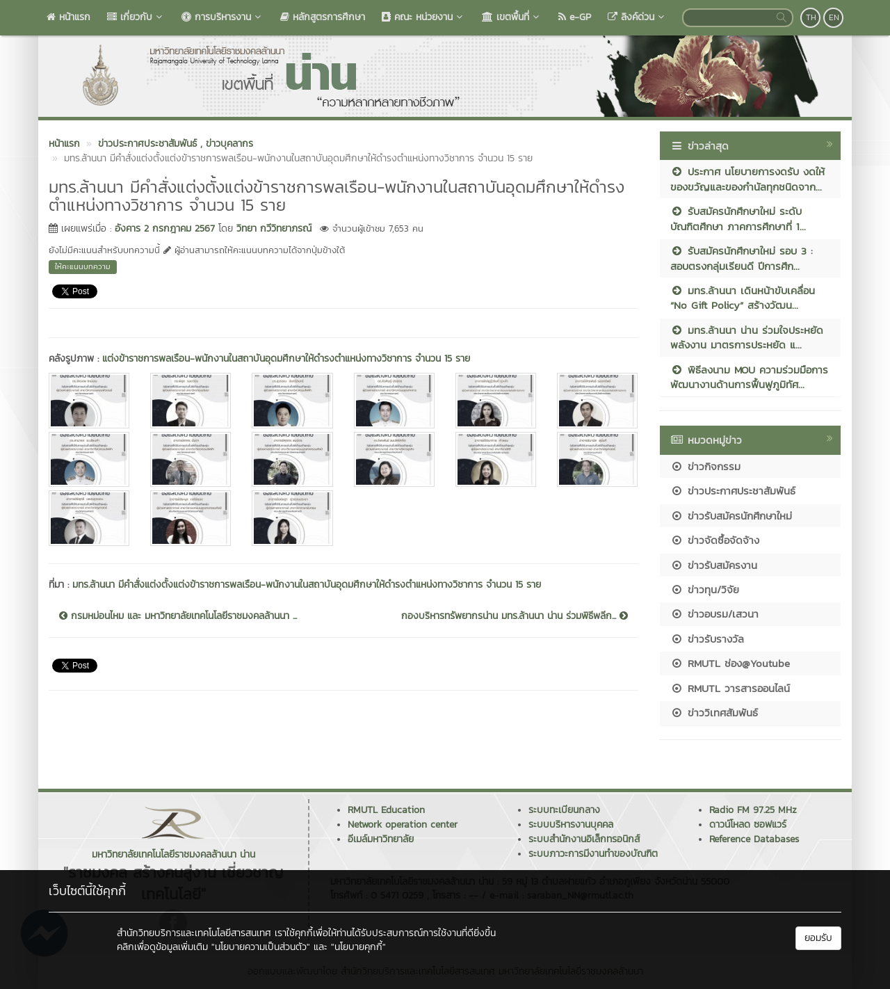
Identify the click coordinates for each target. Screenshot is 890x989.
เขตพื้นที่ (512, 17)
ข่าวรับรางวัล (707, 639)
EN (834, 17)
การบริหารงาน (222, 17)
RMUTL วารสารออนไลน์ (730, 688)
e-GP (574, 17)
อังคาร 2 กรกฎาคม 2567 (165, 228)
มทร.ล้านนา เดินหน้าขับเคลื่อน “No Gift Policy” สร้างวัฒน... (742, 297)
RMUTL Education (386, 810)
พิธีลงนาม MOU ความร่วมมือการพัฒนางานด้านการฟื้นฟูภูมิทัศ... (749, 377)
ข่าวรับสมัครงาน (713, 565)
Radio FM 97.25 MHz (753, 810)
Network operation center (403, 824)
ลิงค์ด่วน (637, 17)
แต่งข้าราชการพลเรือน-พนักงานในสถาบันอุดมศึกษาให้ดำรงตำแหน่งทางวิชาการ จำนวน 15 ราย (286, 358)
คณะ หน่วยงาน (423, 17)
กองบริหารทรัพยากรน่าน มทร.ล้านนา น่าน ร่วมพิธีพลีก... (514, 616)
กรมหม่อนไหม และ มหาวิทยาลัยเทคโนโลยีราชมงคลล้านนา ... (178, 616)
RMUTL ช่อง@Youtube (730, 663)
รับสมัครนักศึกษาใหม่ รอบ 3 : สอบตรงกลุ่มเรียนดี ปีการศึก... (741, 258)
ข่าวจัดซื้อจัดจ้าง (714, 540)
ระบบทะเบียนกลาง (564, 810)
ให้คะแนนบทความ (83, 266)
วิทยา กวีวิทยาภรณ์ (274, 228)
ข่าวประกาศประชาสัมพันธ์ (732, 491)
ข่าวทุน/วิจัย (704, 589)
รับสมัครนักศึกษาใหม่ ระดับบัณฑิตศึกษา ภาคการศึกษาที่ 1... (738, 218)
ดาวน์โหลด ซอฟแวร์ (747, 824)
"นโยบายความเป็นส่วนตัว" (260, 947)
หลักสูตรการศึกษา (322, 17)
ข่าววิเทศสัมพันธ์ (714, 713)
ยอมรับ (818, 938)
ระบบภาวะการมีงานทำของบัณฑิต (593, 853)
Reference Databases (754, 839)
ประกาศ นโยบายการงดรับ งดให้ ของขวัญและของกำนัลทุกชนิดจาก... (747, 178)
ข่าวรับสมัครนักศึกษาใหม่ (731, 516)
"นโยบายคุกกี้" (358, 947)
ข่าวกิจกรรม (705, 466)
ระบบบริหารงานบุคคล (570, 824)
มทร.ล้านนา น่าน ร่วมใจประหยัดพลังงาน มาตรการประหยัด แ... (746, 337)
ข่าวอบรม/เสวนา (714, 614)
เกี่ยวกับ (136, 17)
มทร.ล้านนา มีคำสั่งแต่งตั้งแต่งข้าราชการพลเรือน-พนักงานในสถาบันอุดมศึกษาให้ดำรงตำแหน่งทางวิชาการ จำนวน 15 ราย (306, 584)
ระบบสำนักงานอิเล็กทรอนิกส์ (584, 839)
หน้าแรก (68, 17)
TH (811, 17)
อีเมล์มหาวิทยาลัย (381, 839)
